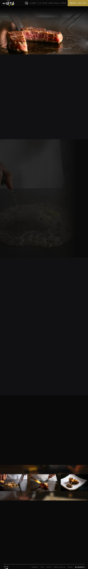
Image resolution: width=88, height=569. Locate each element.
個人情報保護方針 (80, 567)
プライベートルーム (54, 3)
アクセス (63, 3)
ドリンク (44, 3)
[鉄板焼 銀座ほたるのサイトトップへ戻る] (8, 3)
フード (39, 3)
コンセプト (33, 3)
